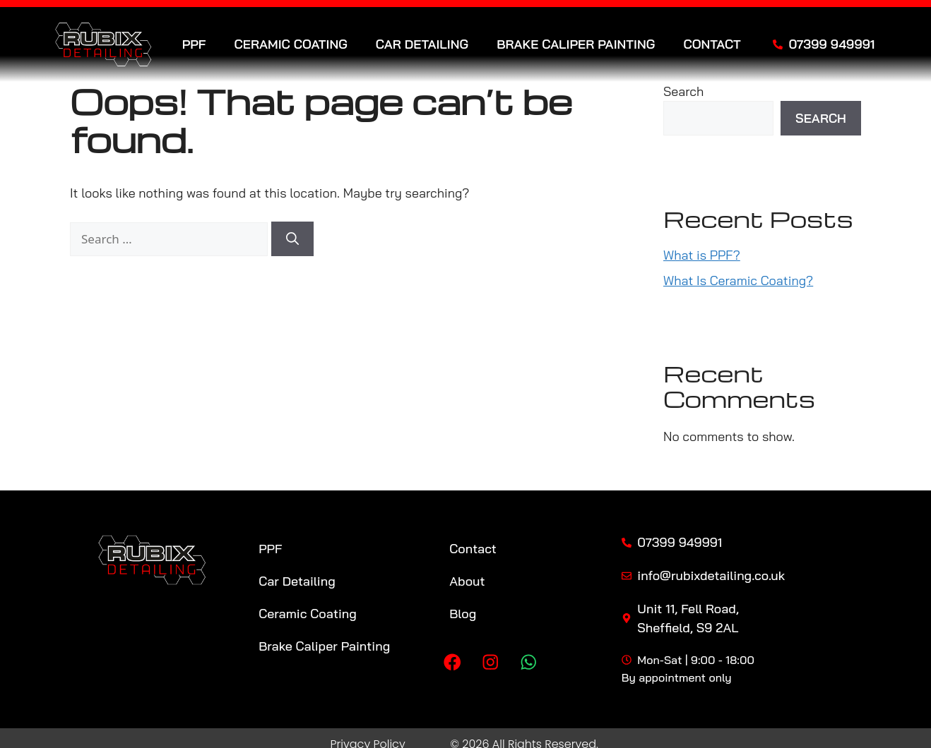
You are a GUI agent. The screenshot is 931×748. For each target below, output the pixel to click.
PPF (194, 44)
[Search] (292, 239)
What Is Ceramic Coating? (738, 280)
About (467, 581)
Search (683, 91)
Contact (711, 44)
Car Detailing (422, 44)
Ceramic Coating (291, 44)
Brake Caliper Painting (576, 44)
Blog (462, 613)
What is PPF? (701, 255)
